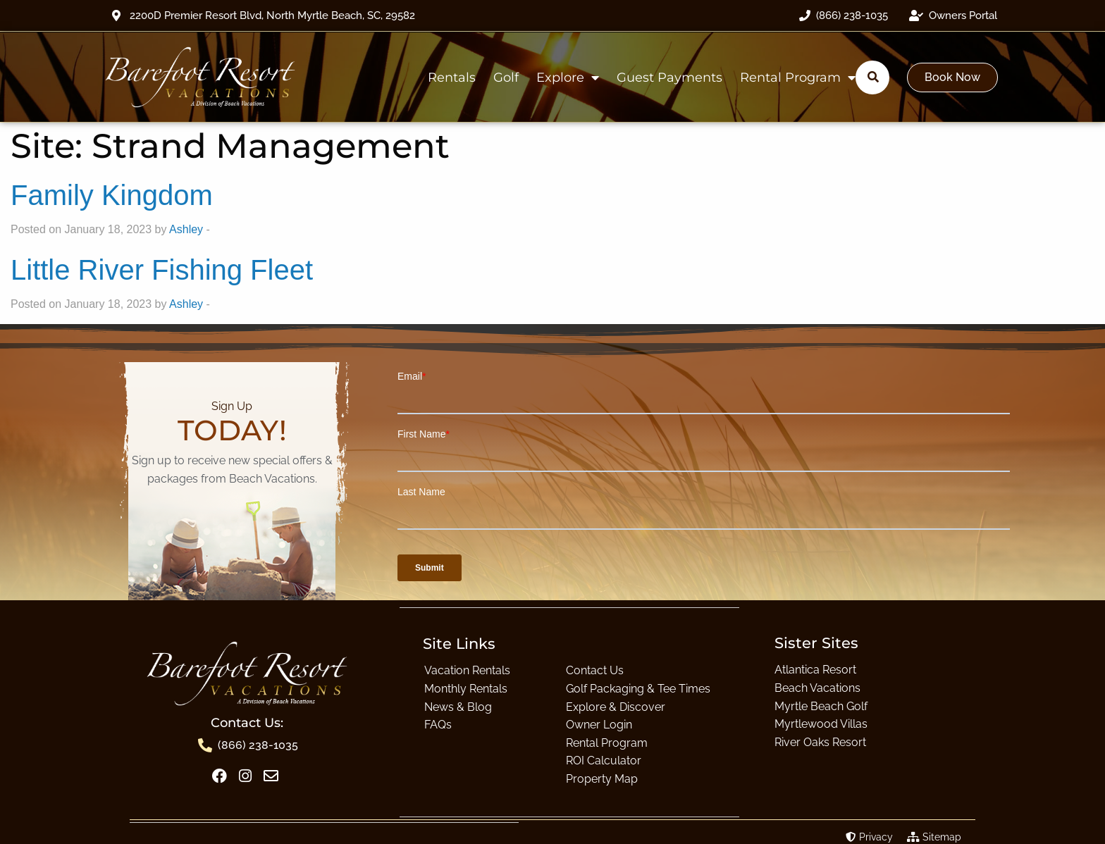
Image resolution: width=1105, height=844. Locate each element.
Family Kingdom (112, 195)
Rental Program (798, 77)
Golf (506, 77)
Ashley (186, 229)
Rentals (452, 77)
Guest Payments (669, 77)
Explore (567, 77)
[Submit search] (873, 77)
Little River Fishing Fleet (162, 269)
